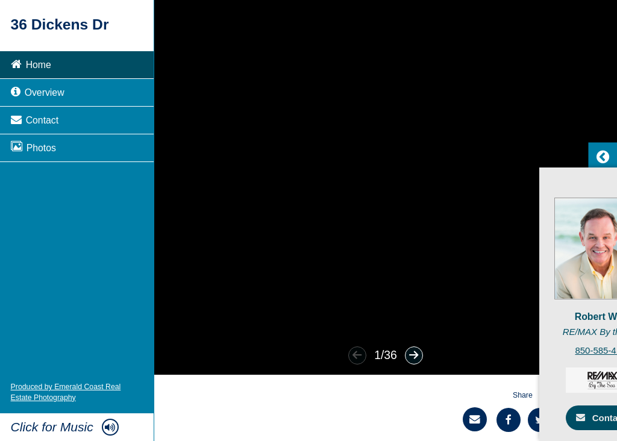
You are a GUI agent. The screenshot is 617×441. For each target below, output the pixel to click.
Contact (35, 119)
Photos (33, 146)
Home (31, 63)
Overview (37, 91)
